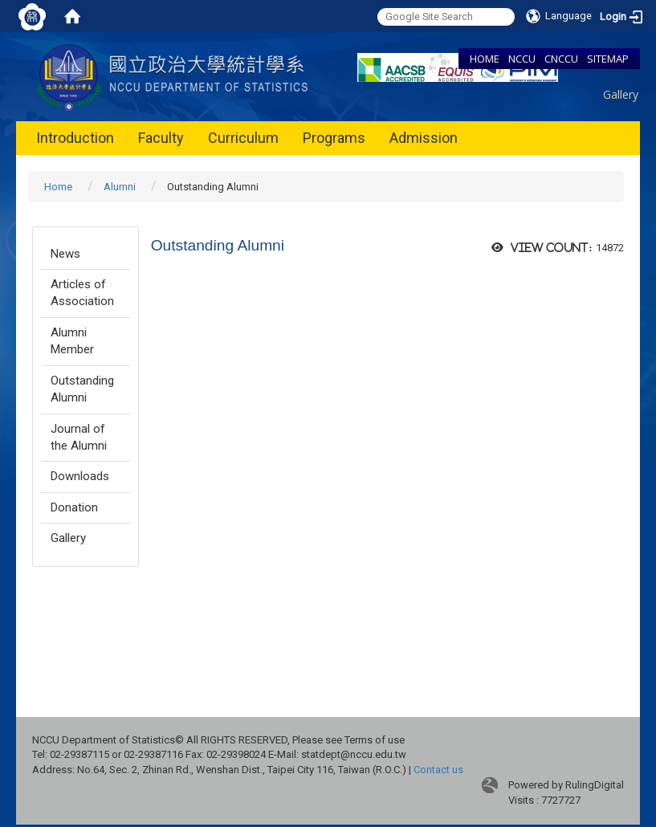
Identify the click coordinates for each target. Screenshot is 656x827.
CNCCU (561, 58)
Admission (423, 137)
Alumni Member (72, 340)
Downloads (80, 476)
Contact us (438, 770)
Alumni (120, 187)
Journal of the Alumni (79, 437)
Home (58, 187)
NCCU (522, 58)
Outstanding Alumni (82, 389)
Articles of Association (82, 292)
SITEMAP (608, 58)
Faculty (161, 137)
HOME (484, 58)
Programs (334, 137)
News (65, 253)
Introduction (75, 137)
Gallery (620, 94)
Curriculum (243, 137)
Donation (74, 507)
